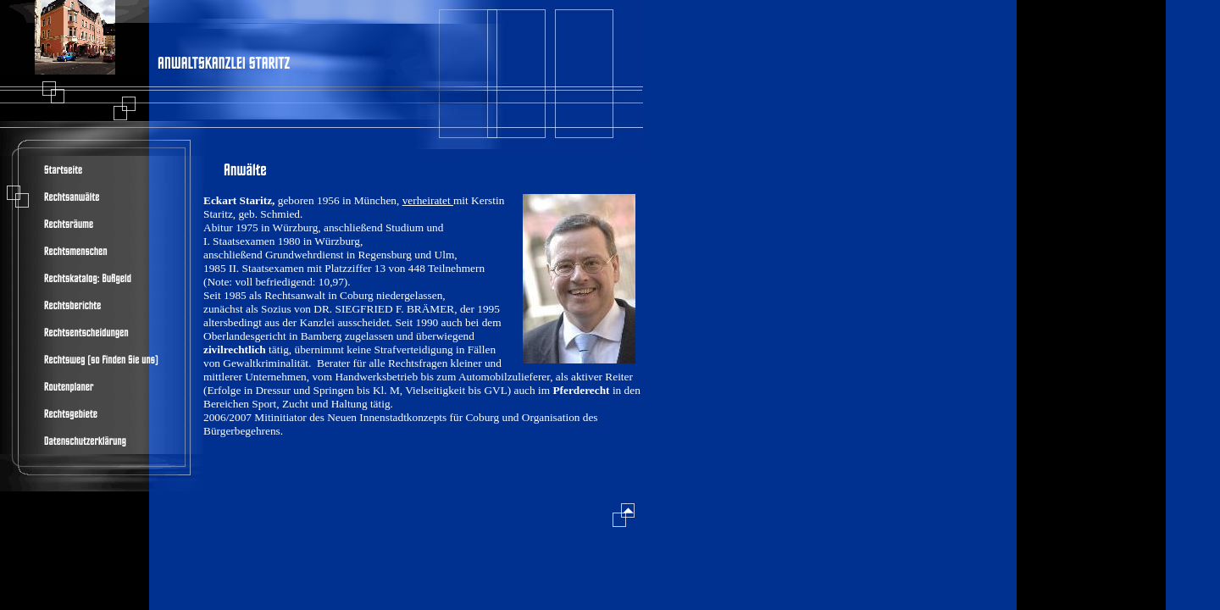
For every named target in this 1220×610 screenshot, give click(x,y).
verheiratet (427, 200)
